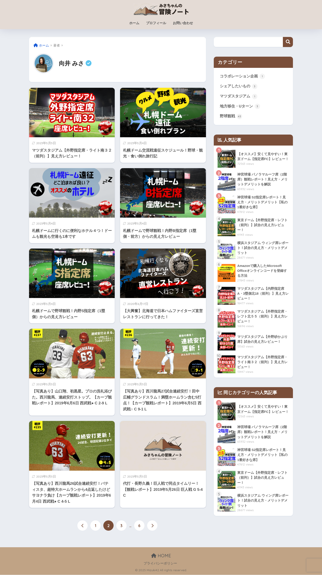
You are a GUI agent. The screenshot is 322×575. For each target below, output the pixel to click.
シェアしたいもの (238, 87)
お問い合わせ (183, 23)
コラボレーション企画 (242, 76)
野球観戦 (231, 117)
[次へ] (152, 526)
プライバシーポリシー (160, 563)
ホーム (134, 23)
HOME (161, 556)
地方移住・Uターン (240, 107)
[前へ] (82, 526)
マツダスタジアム (238, 97)
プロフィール (156, 23)
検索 (288, 42)
